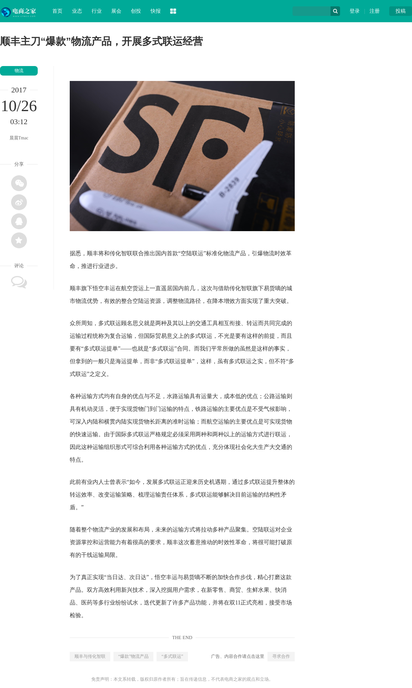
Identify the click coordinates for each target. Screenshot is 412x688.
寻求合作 (281, 656)
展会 (116, 11)
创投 (136, 11)
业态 (77, 11)
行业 (97, 11)
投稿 (401, 11)
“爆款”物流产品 (133, 656)
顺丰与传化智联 (90, 656)
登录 (355, 11)
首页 (57, 11)
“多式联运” (172, 656)
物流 (19, 70)
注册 (375, 11)
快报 (156, 11)
